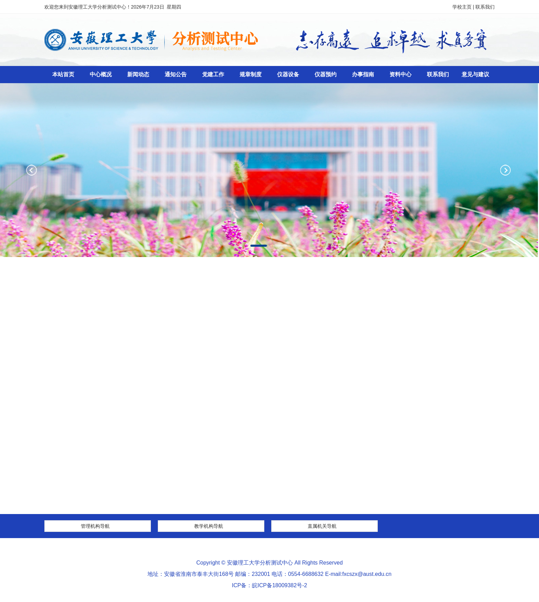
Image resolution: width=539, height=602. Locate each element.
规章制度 (251, 74)
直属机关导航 (322, 526)
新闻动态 (138, 74)
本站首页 (63, 74)
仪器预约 (326, 74)
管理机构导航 (95, 526)
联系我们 (485, 7)
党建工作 (213, 74)
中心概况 (101, 74)
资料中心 (400, 74)
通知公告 (176, 74)
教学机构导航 (208, 526)
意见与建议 (475, 74)
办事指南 (363, 74)
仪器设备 (288, 74)
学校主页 (462, 7)
